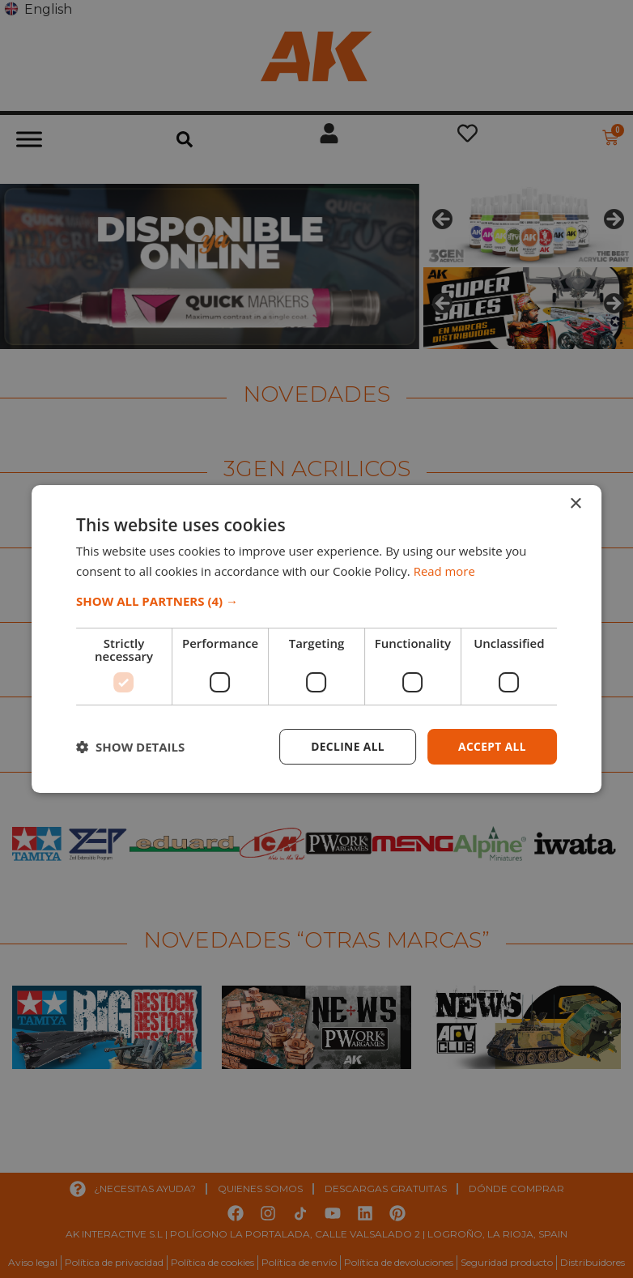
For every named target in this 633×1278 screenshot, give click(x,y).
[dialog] (316, 639)
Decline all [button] (345, 746)
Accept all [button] (491, 746)
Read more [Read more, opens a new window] (445, 571)
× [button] (575, 504)
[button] (316, 601)
